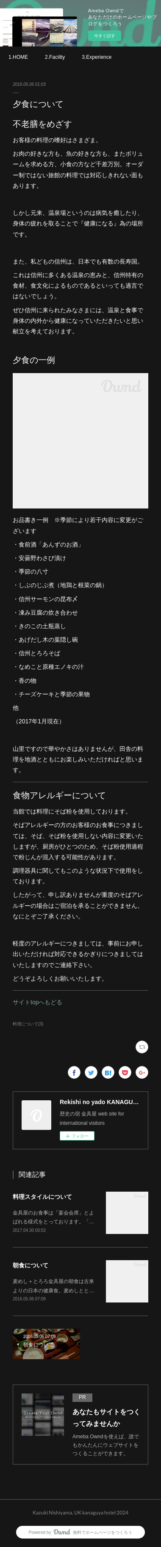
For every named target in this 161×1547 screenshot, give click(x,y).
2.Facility (55, 57)
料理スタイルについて (42, 1196)
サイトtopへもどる (37, 1002)
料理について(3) (28, 1024)
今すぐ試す (104, 35)
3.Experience (96, 57)
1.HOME (18, 57)
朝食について (30, 1265)
